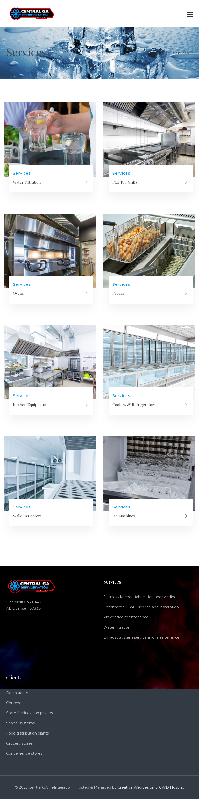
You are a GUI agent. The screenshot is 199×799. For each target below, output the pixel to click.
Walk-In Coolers (27, 516)
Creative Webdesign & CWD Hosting (151, 787)
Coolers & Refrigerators (134, 404)
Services (22, 173)
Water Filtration (27, 182)
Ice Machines (123, 516)
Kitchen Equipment (30, 404)
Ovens (18, 293)
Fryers (118, 293)
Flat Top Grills (124, 182)
